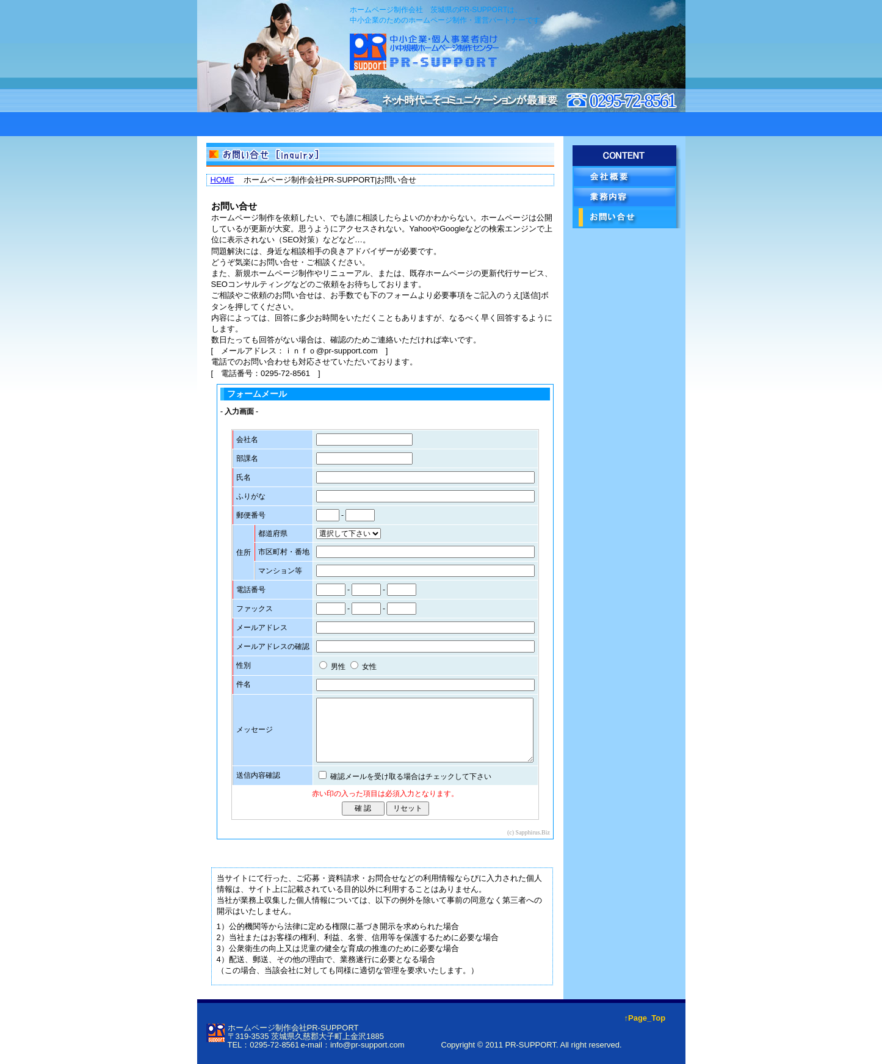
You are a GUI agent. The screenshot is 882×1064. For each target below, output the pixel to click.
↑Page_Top (645, 1017)
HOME (222, 179)
